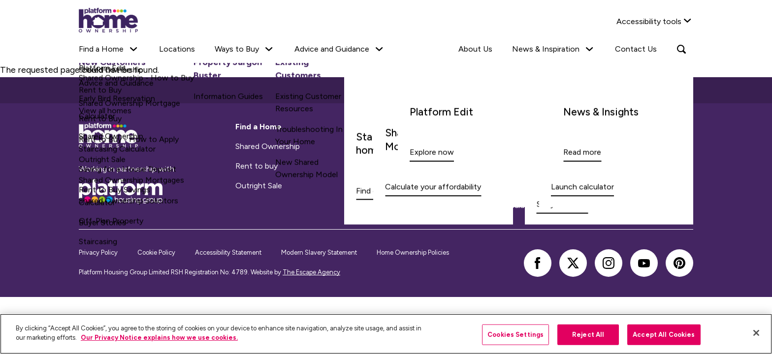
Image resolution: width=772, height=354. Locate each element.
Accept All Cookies (664, 334)
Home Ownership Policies (413, 252)
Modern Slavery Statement (319, 252)
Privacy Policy (98, 252)
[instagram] (608, 263)
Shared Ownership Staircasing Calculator (463, 205)
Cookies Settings (515, 334)
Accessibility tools (648, 21)
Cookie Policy (156, 252)
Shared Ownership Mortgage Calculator (462, 186)
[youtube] (644, 263)
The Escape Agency (311, 272)
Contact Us (636, 49)
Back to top (386, 90)
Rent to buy (256, 166)
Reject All (588, 334)
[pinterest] (679, 263)
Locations (177, 49)
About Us (475, 49)
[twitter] (573, 263)
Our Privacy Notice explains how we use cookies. (159, 337)
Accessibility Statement (228, 252)
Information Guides (426, 166)
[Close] (756, 333)
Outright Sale (258, 186)
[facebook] (537, 263)
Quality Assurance (580, 166)
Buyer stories (571, 186)
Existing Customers (427, 146)
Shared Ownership (267, 146)
